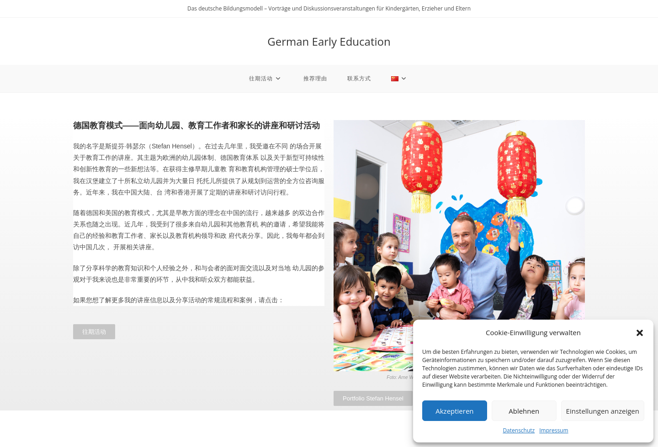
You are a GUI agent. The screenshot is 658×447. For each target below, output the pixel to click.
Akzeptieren (454, 410)
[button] (639, 332)
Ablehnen (524, 410)
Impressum (553, 430)
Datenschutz (519, 430)
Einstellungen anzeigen (602, 410)
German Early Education (328, 41)
